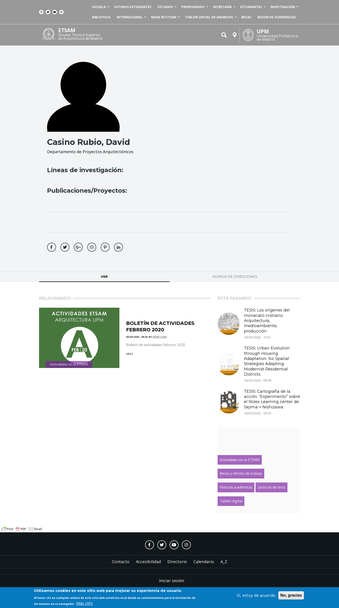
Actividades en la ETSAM (69, 364)
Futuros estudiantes (132, 7)
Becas (246, 17)
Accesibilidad (148, 561)
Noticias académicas (236, 487)
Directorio (177, 561)
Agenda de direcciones (234, 277)
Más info (84, 603)
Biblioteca (101, 17)
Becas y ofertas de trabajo (241, 473)
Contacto (120, 561)
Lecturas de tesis (271, 487)
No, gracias (291, 595)
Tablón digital (231, 501)
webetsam (159, 336)
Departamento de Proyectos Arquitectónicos (90, 151)
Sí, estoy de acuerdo (256, 595)
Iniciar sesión (171, 580)
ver (129, 353)
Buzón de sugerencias (277, 17)
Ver (119, 277)
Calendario (203, 561)
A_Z (223, 561)
